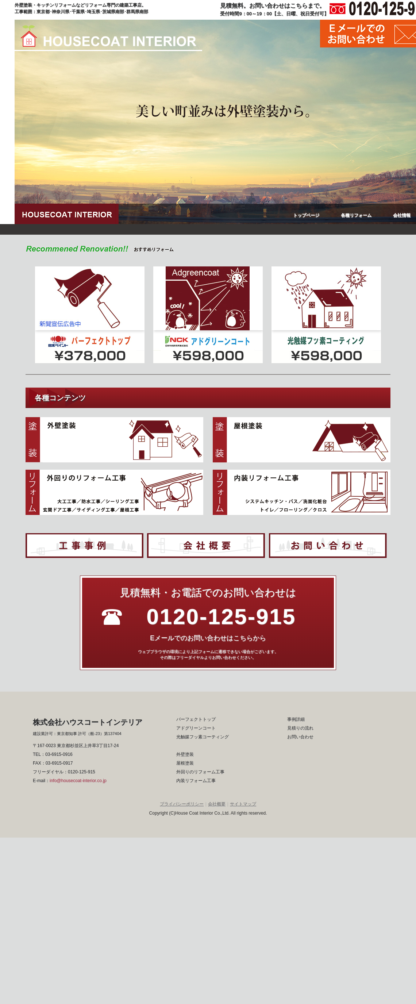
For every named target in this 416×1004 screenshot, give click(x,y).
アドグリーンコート (196, 728)
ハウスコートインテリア (108, 38)
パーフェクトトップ (196, 719)
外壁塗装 (185, 754)
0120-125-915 (81, 771)
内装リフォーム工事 (196, 780)
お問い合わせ (300, 736)
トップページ (306, 215)
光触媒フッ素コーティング (202, 736)
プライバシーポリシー (182, 804)
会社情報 (402, 215)
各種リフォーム (356, 215)
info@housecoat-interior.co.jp (78, 780)
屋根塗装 (185, 763)
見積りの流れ (300, 728)
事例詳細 (296, 719)
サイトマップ (243, 804)
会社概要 (217, 804)
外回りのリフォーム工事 (200, 771)
